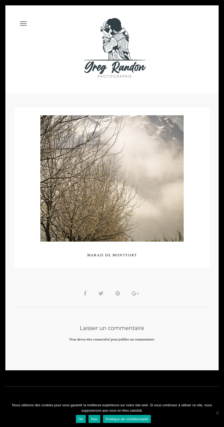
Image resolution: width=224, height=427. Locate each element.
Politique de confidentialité (127, 419)
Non (94, 419)
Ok (81, 419)
